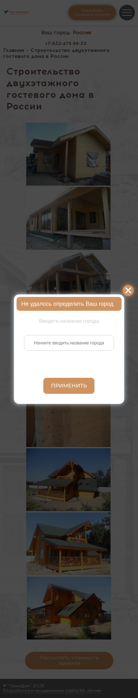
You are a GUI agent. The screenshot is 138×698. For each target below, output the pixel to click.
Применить (69, 386)
